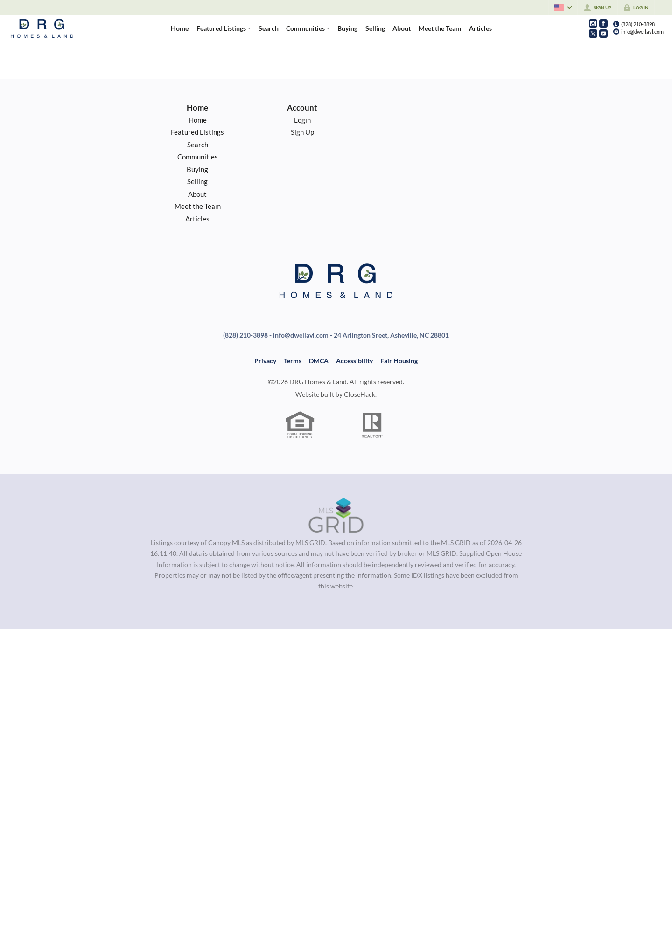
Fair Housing (399, 361)
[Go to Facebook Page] (603, 23)
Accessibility (354, 361)
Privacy (265, 361)
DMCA (319, 361)
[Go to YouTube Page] (603, 33)
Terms (292, 361)
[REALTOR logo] (372, 425)
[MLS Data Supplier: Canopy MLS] (336, 515)
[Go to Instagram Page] (593, 23)
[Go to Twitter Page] (593, 33)
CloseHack (359, 394)
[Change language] (562, 7)
